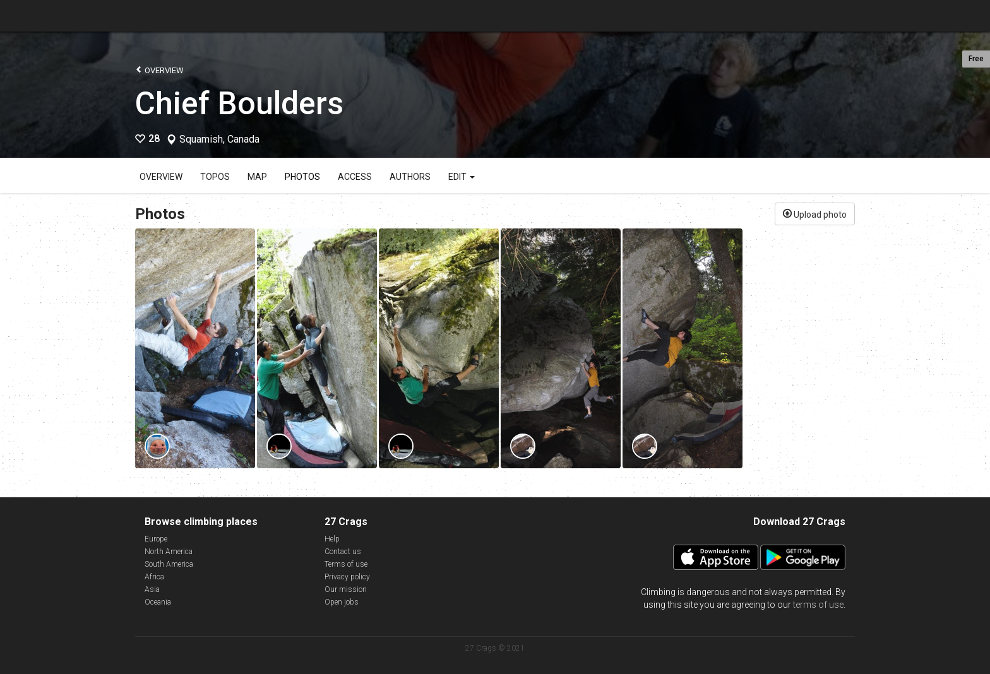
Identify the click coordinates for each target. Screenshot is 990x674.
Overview (159, 69)
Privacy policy (347, 576)
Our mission (346, 589)
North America (169, 551)
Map (257, 177)
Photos (302, 177)
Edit (461, 177)
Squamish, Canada (219, 139)
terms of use (818, 605)
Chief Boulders (239, 103)
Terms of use (346, 564)
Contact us (343, 551)
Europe (156, 539)
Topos (215, 177)
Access (355, 177)
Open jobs (342, 602)
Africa (154, 576)
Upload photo (815, 213)
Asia (152, 589)
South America (169, 564)
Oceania (158, 602)
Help (332, 539)
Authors (410, 177)
